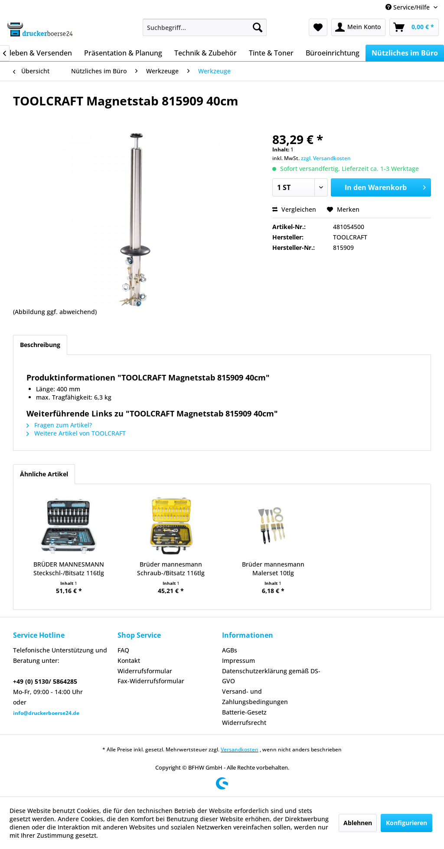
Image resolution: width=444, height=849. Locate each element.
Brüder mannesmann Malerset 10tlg (273, 568)
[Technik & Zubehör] (205, 53)
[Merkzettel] (318, 27)
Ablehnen (357, 823)
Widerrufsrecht (244, 722)
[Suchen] (257, 27)
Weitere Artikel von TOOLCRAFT (76, 433)
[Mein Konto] (358, 27)
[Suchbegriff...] (205, 27)
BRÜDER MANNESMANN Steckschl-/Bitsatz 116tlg (68, 568)
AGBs (229, 650)
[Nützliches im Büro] (405, 53)
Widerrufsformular (145, 671)
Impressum (238, 660)
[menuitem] (205, 27)
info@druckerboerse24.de (46, 713)
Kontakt (129, 660)
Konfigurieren (406, 823)
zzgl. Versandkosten (326, 158)
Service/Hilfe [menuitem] (408, 7)
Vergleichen (294, 209)
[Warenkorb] (414, 27)
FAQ (123, 650)
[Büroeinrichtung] (333, 53)
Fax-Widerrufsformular (151, 681)
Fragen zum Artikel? (59, 425)
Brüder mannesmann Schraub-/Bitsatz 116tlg (171, 568)
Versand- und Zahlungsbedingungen (255, 696)
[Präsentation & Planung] (123, 53)
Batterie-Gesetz (244, 712)
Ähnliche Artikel (44, 474)
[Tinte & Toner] (271, 53)
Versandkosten (239, 749)
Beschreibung (40, 345)
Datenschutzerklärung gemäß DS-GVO (271, 676)
